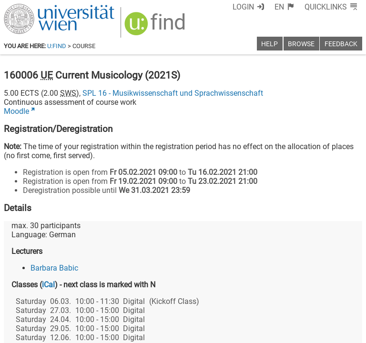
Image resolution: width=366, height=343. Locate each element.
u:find (56, 46)
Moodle (16, 111)
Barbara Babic (54, 267)
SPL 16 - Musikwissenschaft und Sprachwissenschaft (172, 93)
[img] (156, 26)
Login (243, 6)
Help (269, 44)
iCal (48, 284)
